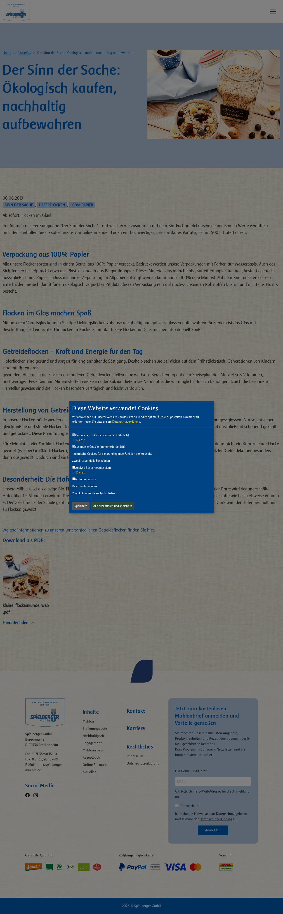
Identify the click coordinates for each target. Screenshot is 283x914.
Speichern (81, 506)
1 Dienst (78, 440)
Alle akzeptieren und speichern (112, 506)
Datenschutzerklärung (126, 421)
